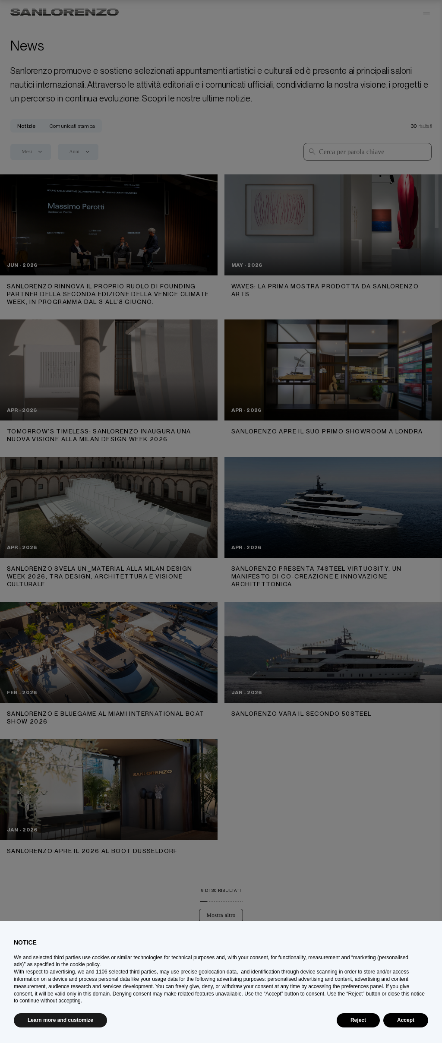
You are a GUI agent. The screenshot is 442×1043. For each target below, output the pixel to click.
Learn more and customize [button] (60, 1020)
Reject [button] (358, 1020)
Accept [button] (405, 1020)
